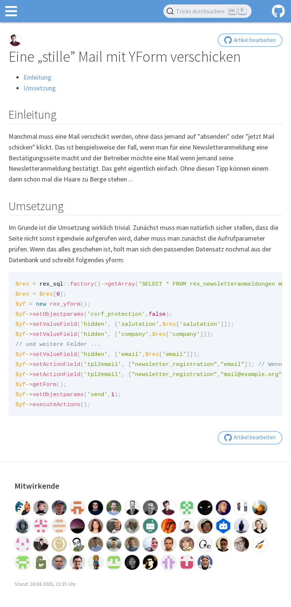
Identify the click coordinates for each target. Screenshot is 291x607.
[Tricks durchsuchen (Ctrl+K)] (207, 11)
